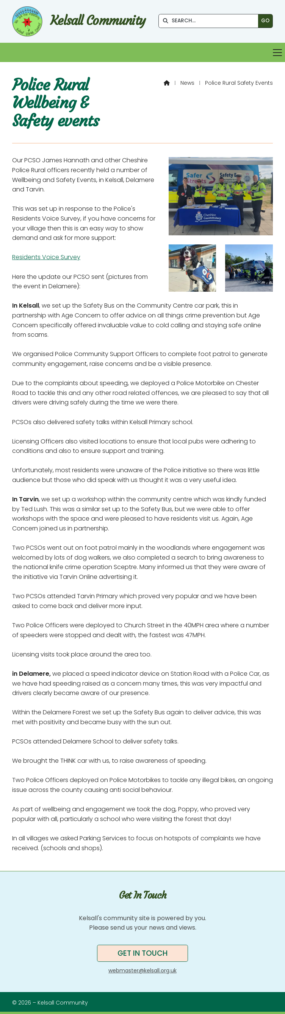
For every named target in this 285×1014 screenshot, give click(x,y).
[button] (142, 52)
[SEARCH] (210, 21)
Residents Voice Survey (46, 257)
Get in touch (142, 953)
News (187, 83)
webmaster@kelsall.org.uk (142, 970)
